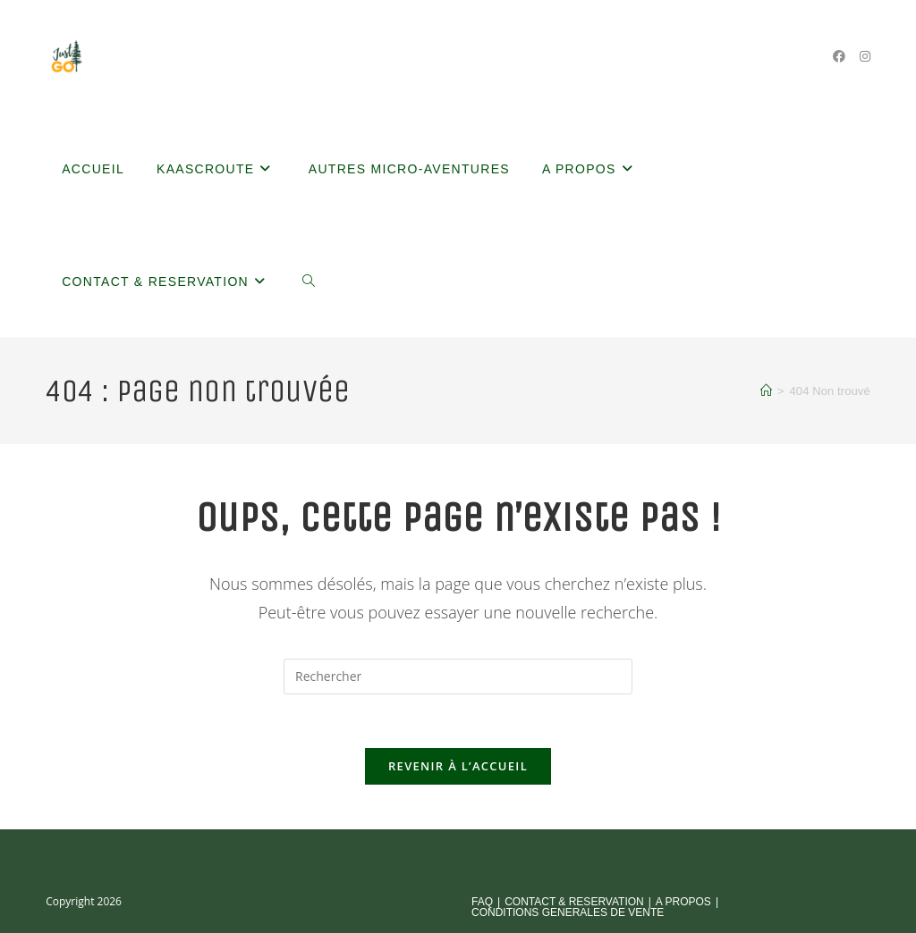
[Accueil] (766, 391)
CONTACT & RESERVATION (574, 901)
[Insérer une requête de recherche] (458, 676)
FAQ (482, 901)
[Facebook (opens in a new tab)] (839, 56)
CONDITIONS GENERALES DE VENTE (567, 912)
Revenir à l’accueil (458, 766)
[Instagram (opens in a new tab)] (865, 56)
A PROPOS (683, 901)
